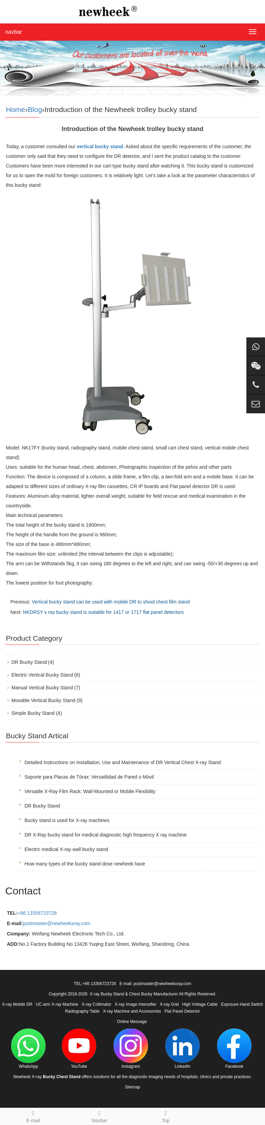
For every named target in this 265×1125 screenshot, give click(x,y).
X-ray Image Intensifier (136, 1004)
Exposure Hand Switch (242, 1004)
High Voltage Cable (200, 1004)
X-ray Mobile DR (17, 1004)
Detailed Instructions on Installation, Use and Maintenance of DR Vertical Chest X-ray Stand (122, 762)
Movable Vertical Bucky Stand (43, 700)
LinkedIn (182, 1048)
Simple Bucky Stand (33, 713)
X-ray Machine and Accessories (132, 1011)
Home (15, 109)
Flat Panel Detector (182, 1011)
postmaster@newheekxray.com (56, 923)
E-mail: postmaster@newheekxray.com (155, 983)
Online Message (132, 1021)
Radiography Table (82, 1011)
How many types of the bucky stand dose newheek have (84, 863)
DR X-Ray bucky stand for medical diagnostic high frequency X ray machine (105, 835)
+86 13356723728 (37, 913)
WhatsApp (28, 1048)
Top (165, 1115)
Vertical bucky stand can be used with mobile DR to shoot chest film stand (111, 602)
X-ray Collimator (96, 1004)
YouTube (79, 1048)
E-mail (33, 1115)
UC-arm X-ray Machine (57, 1004)
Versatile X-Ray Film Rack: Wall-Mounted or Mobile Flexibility (89, 791)
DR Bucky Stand (29, 662)
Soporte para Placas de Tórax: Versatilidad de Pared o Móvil (89, 777)
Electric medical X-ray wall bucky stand (66, 849)
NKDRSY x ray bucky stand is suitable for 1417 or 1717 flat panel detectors (103, 612)
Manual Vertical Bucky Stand (42, 687)
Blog (35, 109)
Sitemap (132, 1087)
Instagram (131, 1048)
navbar (13, 32)
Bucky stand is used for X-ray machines (66, 820)
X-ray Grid (169, 1004)
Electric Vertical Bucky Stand (42, 675)
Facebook (234, 1048)
